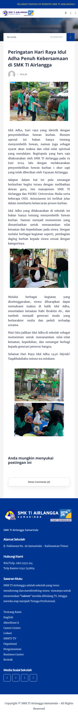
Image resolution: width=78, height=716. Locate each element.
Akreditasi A (11, 622)
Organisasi (10, 643)
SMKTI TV (9, 638)
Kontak (8, 659)
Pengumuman (12, 649)
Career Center (12, 628)
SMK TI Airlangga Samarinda (39, 703)
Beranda (11, 37)
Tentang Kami (12, 612)
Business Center (13, 654)
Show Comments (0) (39, 482)
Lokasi (7, 633)
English (8, 617)
